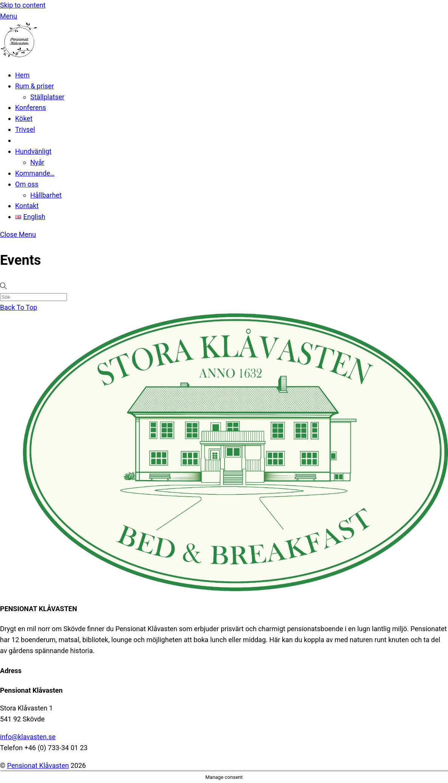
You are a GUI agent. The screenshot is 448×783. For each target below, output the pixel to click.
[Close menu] (18, 234)
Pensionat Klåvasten (38, 765)
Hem (22, 75)
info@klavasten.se (28, 737)
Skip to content (22, 5)
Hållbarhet (46, 195)
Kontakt (27, 206)
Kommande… (35, 173)
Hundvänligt (33, 151)
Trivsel (25, 129)
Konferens (30, 107)
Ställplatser (47, 97)
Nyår (37, 162)
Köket (24, 118)
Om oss (27, 184)
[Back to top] (18, 307)
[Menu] (8, 16)
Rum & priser (34, 86)
